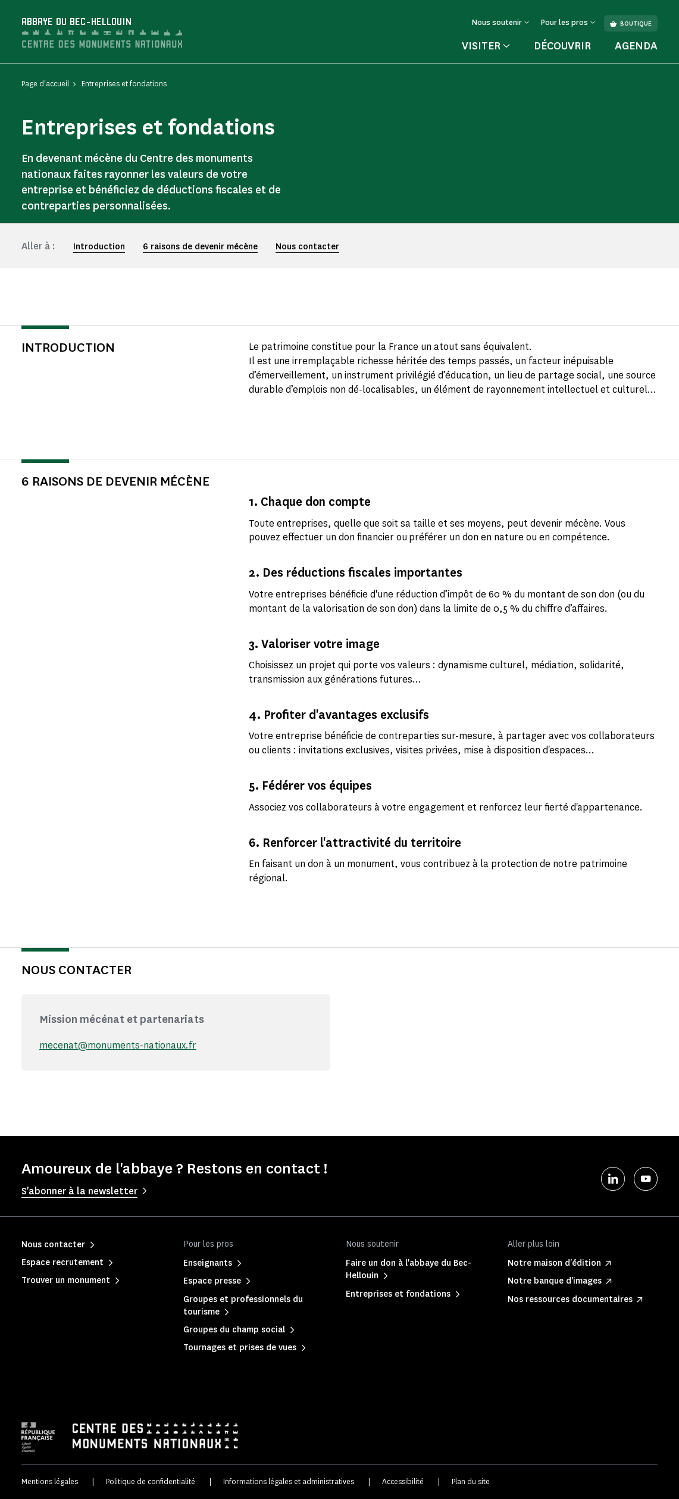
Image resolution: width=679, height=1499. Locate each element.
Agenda (636, 46)
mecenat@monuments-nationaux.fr (117, 1045)
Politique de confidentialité (150, 1481)
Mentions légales (49, 1481)
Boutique (631, 23)
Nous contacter (307, 246)
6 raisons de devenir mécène (200, 246)
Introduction (99, 246)
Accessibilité (403, 1481)
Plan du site (471, 1481)
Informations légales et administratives (288, 1481)
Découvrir (562, 46)
